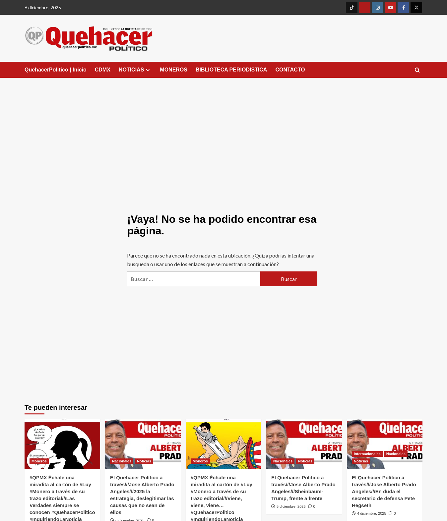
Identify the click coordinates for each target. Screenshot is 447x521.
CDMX (102, 69)
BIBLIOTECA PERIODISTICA (231, 69)
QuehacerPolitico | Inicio (56, 69)
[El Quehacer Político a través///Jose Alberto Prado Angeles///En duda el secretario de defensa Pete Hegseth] (384, 444)
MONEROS (173, 69)
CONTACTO (290, 69)
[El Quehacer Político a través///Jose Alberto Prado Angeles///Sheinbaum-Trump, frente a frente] (304, 444)
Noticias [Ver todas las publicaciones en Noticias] (144, 461)
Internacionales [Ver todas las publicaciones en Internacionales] (367, 454)
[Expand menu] (148, 70)
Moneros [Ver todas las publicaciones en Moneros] (39, 461)
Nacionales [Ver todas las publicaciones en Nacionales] (121, 461)
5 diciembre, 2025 (291, 506)
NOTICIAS (135, 70)
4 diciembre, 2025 (371, 513)
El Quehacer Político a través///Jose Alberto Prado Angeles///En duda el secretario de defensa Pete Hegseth (384, 491)
